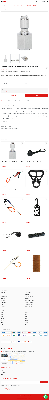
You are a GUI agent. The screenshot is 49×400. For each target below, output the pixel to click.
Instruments (3, 298)
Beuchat (2, 320)
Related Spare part (29, 100)
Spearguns (27, 298)
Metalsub (26, 320)
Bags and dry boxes (4, 296)
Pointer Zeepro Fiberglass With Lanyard (9, 189)
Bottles (2, 304)
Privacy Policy (19, 395)
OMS (26, 324)
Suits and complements (29, 302)
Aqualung (26, 322)
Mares (26, 318)
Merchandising (3, 302)
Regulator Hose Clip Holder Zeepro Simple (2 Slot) (34, 217)
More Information (9, 100)
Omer (2, 324)
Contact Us (3, 372)
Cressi (2, 312)
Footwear (2, 294)
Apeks (2, 316)
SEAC (26, 314)
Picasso (2, 322)
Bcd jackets (3, 300)
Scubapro (26, 316)
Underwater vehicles (28, 306)
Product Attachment (19, 100)
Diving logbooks (28, 292)
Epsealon (2, 318)
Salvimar (26, 312)
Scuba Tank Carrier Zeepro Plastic (32, 189)
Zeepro (30, 81)
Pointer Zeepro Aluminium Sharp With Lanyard (10, 274)
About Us (3, 370)
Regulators (3, 306)
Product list (3, 5)
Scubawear (27, 294)
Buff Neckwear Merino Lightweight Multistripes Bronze (35, 274)
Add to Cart (13, 95)
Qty (2, 89)
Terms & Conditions (28, 395)
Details (2, 100)
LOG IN (43, 1)
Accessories (3, 292)
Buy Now (36, 95)
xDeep (2, 314)
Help (2, 374)
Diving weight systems (29, 296)
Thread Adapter (9, 81)
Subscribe (44, 382)
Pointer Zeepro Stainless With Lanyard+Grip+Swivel (11, 217)
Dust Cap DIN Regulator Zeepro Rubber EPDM (34, 161)
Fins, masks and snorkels (29, 304)
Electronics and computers (29, 300)
